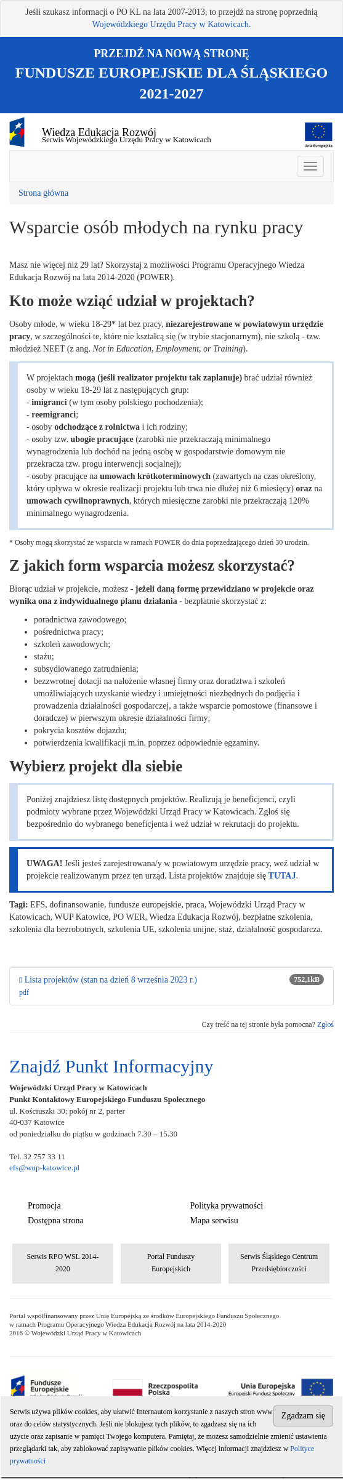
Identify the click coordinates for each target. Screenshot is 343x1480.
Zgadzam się (303, 1415)
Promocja (44, 1205)
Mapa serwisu (214, 1220)
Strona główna (43, 193)
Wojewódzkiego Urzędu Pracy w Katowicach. (171, 24)
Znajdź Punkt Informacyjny (111, 1066)
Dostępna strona (56, 1220)
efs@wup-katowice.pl (44, 1167)
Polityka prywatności (227, 1205)
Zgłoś (325, 1024)
